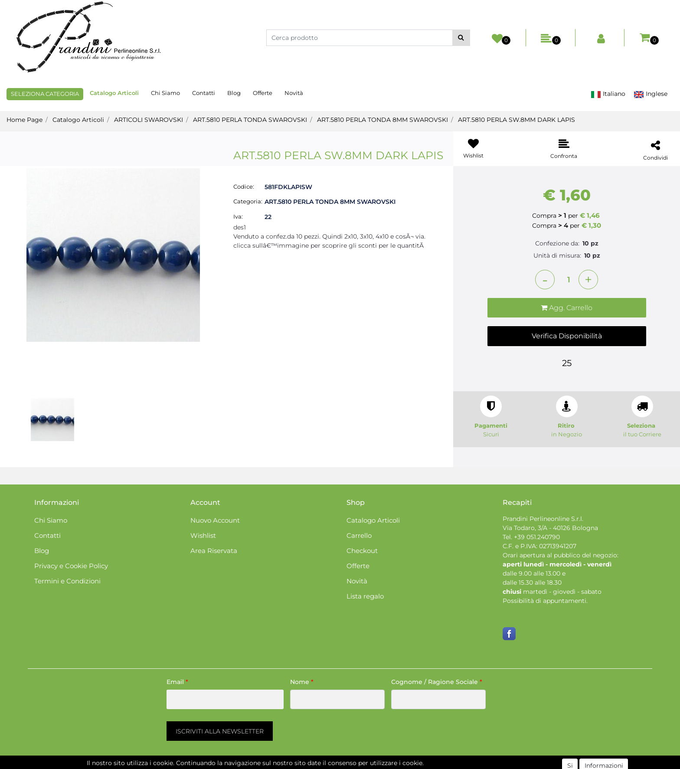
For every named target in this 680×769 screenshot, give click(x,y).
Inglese (650, 93)
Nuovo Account (215, 520)
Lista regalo (365, 596)
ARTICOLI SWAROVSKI (148, 120)
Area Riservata (213, 550)
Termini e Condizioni (67, 581)
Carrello (359, 535)
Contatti (203, 92)
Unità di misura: (557, 255)
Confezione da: (557, 243)
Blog (234, 92)
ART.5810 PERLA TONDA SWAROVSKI (250, 120)
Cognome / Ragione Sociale (436, 682)
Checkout (362, 550)
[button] (461, 37)
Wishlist (203, 535)
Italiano (608, 93)
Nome (302, 682)
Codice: (243, 186)
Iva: (238, 216)
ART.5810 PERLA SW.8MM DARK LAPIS (516, 120)
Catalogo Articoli (114, 92)
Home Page (24, 120)
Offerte (262, 92)
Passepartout (377, 764)
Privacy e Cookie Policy (71, 566)
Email (177, 682)
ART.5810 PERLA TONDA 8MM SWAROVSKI (382, 120)
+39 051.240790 (537, 537)
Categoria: (247, 201)
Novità (293, 92)
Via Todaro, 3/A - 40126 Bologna (550, 528)
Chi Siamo (165, 92)
